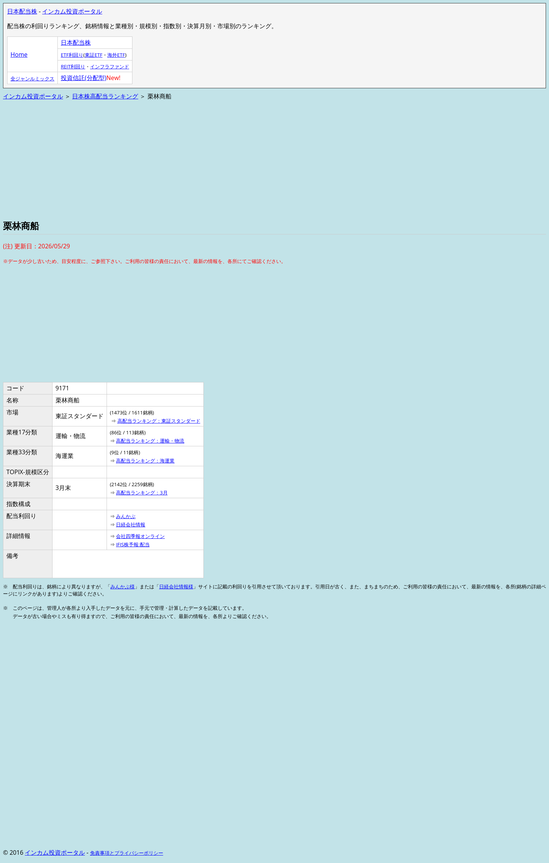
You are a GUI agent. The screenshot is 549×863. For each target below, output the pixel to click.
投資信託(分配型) (83, 78)
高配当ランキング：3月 (141, 492)
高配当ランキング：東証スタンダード (158, 420)
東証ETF (93, 54)
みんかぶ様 (122, 586)
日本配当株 (22, 11)
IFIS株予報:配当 (133, 544)
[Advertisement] (228, 159)
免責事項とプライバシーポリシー (126, 852)
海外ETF (116, 54)
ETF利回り (72, 54)
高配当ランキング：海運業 (145, 460)
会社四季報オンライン (140, 536)
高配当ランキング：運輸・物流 (150, 440)
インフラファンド (109, 66)
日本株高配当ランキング (105, 96)
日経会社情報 (130, 524)
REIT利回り (73, 66)
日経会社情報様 (176, 586)
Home (19, 54)
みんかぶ (125, 516)
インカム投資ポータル (72, 11)
